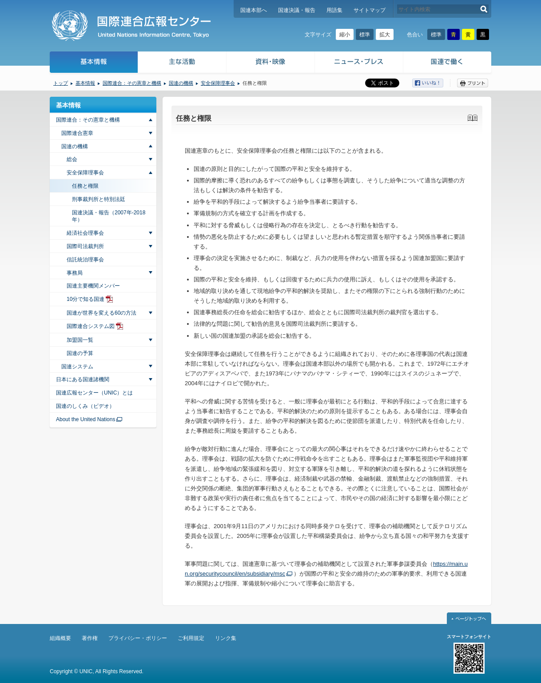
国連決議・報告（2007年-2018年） (108, 216)
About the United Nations (85, 419)
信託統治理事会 (85, 260)
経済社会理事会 (85, 233)
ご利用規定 (191, 638)
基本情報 (93, 63)
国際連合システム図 (91, 326)
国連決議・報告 (296, 10)
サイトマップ (370, 10)
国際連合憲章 (77, 133)
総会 (72, 159)
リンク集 (225, 638)
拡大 (384, 35)
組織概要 (60, 638)
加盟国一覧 (80, 340)
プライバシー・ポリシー (137, 638)
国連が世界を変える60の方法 (101, 313)
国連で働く (448, 63)
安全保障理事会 (218, 83)
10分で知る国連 (85, 299)
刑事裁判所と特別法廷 (98, 199)
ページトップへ (469, 618)
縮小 (344, 35)
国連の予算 (80, 353)
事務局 (75, 273)
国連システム (77, 366)
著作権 (90, 638)
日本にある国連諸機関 (82, 379)
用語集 (334, 10)
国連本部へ (253, 10)
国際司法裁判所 (85, 246)
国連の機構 (181, 83)
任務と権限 (85, 186)
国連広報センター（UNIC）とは (94, 393)
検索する (484, 9)
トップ (60, 83)
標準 (364, 35)
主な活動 (182, 63)
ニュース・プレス (359, 63)
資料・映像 (271, 63)
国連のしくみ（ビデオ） (85, 406)
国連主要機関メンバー (93, 286)
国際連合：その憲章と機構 (132, 83)
